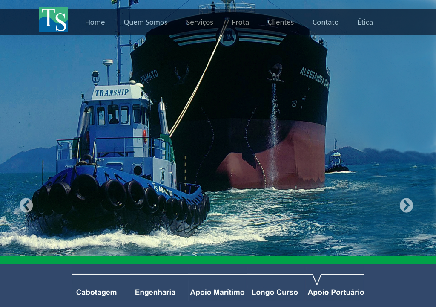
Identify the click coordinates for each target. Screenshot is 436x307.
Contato (325, 22)
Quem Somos (145, 22)
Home (95, 22)
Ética (365, 22)
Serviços (199, 22)
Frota (240, 22)
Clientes (281, 22)
